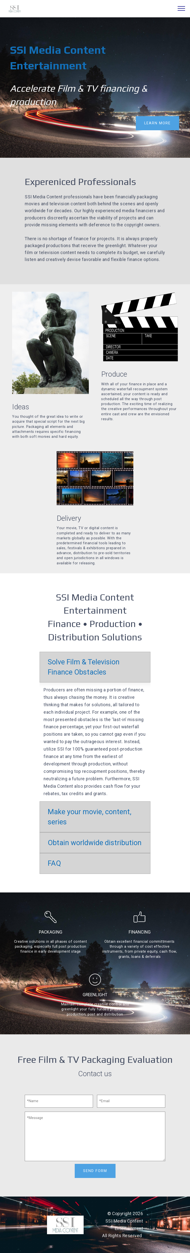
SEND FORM (95, 1170)
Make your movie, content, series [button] (89, 817)
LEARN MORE (157, 123)
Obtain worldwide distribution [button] (95, 842)
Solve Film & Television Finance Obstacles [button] (83, 667)
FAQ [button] (54, 863)
